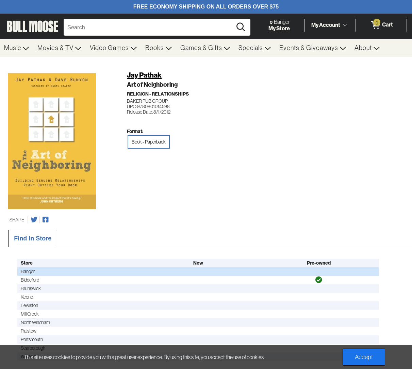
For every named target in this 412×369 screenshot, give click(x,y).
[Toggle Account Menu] (345, 25)
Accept (364, 357)
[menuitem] (16, 48)
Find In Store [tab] (32, 238)
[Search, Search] (149, 27)
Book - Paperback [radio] (149, 142)
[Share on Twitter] (34, 219)
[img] (318, 279)
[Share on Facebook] (46, 219)
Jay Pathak (144, 75)
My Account (325, 24)
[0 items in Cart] (381, 25)
